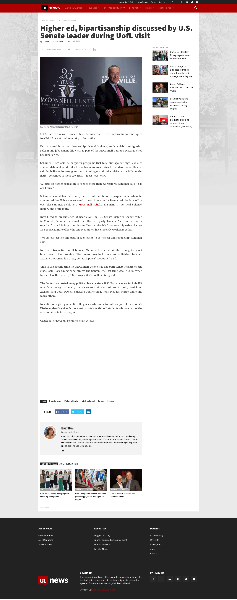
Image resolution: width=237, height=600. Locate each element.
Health (149, 8)
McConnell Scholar (91, 204)
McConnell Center (71, 401)
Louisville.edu (124, 583)
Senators (110, 401)
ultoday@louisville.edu (103, 589)
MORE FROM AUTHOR (68, 464)
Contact (153, 2)
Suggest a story (102, 535)
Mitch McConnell (88, 401)
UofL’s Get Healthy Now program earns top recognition (180, 55)
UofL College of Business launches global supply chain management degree (90, 497)
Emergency (156, 544)
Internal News (45, 544)
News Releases (143, 2)
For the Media (101, 548)
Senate (101, 401)
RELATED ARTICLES (49, 464)
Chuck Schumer (55, 401)
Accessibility (156, 535)
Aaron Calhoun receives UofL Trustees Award (181, 87)
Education (135, 8)
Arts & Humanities (74, 8)
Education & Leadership (67, 20)
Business (94, 8)
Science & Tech (166, 8)
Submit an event (102, 544)
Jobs (152, 548)
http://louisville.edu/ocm (70, 432)
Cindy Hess (48, 42)
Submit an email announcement (110, 539)
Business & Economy (84, 490)
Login (162, 2)
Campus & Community (114, 8)
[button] (195, 7)
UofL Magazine (45, 539)
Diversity (154, 539)
